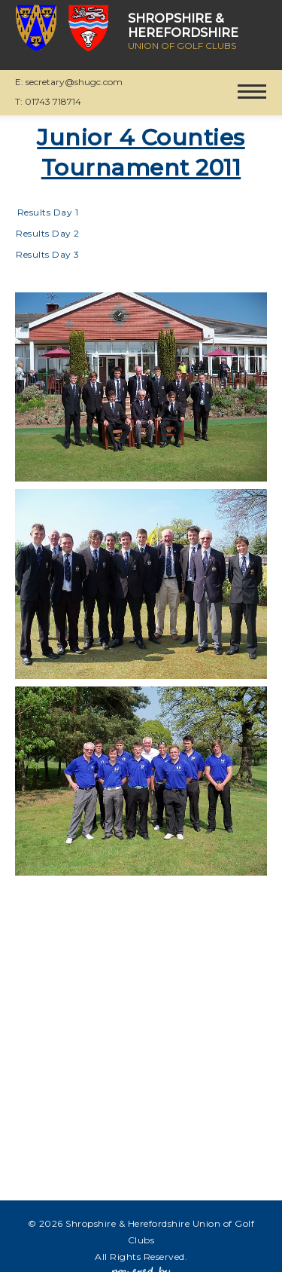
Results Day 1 (48, 212)
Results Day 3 (48, 254)
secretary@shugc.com (74, 81)
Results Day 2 (48, 233)
